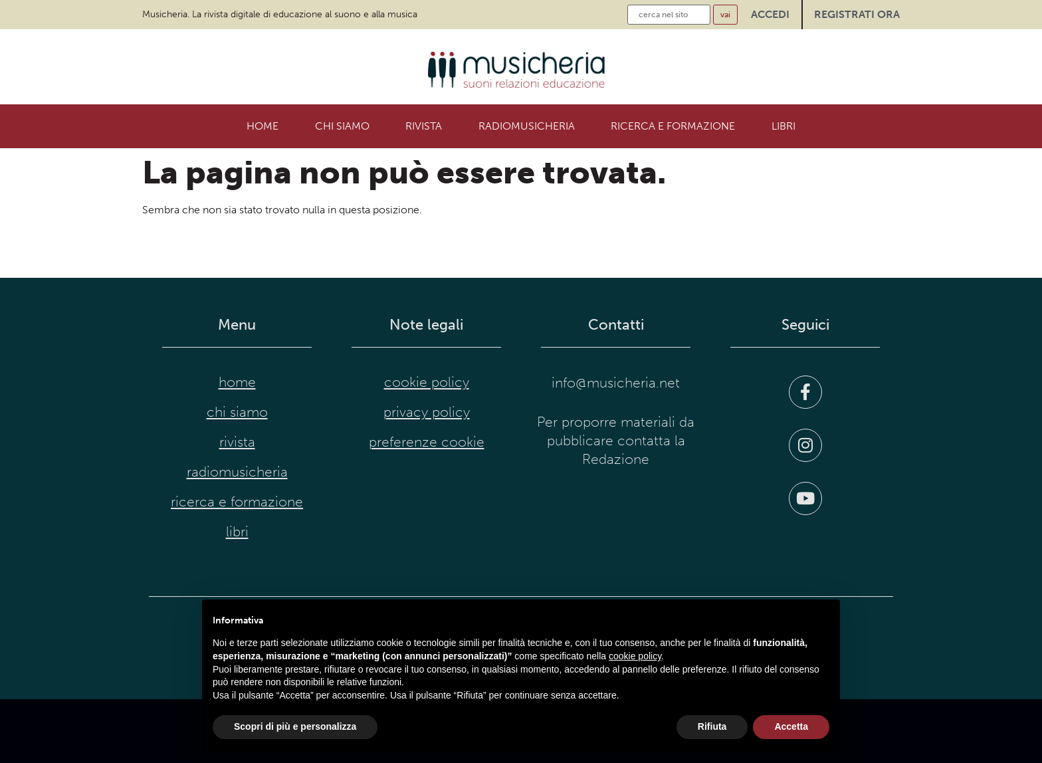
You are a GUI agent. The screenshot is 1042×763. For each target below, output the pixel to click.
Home (262, 126)
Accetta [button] (791, 726)
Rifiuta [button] (712, 726)
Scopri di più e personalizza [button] (295, 726)
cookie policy (426, 382)
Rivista (423, 126)
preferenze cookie (426, 442)
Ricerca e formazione (673, 126)
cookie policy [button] (635, 656)
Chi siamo (342, 126)
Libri (783, 126)
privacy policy (426, 412)
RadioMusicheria (526, 126)
